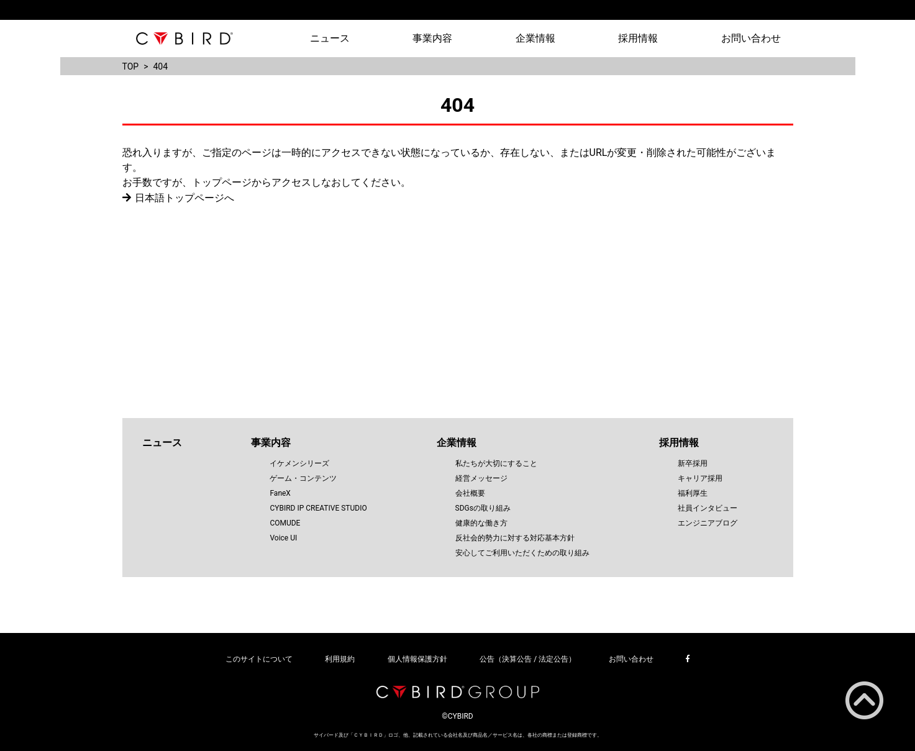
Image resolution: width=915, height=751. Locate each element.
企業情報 (535, 38)
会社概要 (470, 493)
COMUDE (285, 523)
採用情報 (638, 38)
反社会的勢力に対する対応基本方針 (515, 538)
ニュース (330, 38)
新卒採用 (693, 463)
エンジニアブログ (707, 523)
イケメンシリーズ (299, 463)
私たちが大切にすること (496, 463)
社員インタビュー (707, 508)
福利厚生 (693, 493)
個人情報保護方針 (417, 659)
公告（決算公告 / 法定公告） (528, 659)
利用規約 (340, 659)
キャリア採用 (700, 478)
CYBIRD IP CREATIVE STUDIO (318, 508)
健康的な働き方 (481, 523)
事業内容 (432, 38)
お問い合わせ (751, 38)
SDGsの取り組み (483, 508)
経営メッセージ (481, 478)
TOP (130, 66)
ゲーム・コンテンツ (303, 478)
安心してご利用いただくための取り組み (522, 552)
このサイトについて (259, 659)
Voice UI (283, 538)
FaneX (280, 493)
